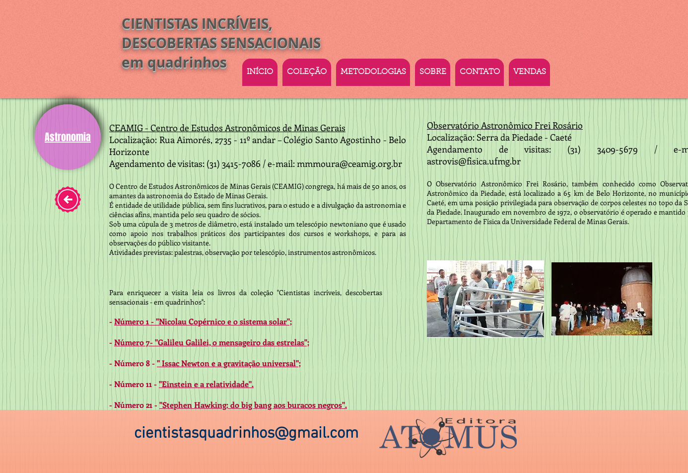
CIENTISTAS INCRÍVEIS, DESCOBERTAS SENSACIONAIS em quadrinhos (221, 43)
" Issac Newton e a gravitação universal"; (229, 363)
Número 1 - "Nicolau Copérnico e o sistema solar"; (203, 321)
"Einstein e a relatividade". (206, 384)
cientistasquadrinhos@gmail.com (246, 433)
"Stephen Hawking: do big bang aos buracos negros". (253, 404)
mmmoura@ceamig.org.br (349, 163)
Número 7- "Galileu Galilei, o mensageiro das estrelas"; (211, 342)
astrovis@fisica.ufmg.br (474, 161)
